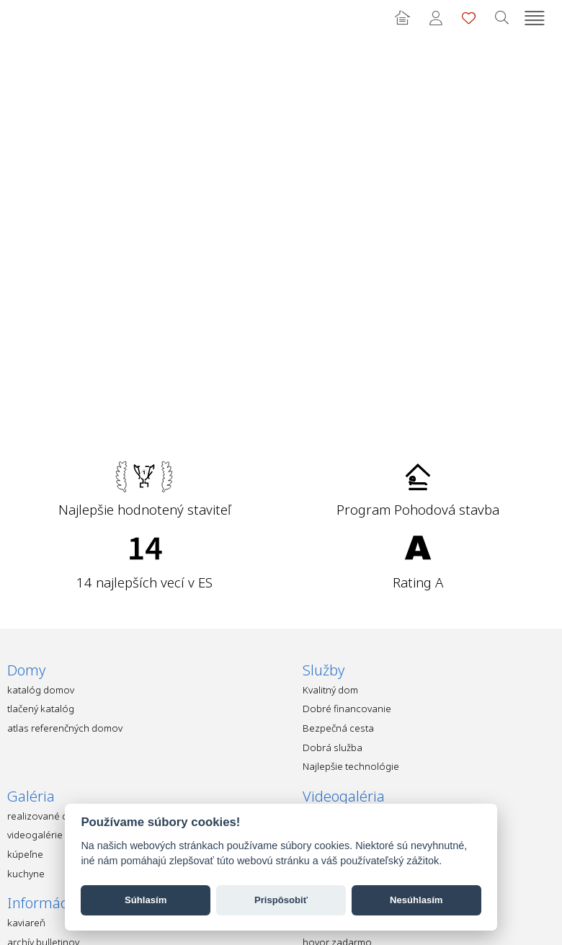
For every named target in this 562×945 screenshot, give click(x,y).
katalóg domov (40, 689)
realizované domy (46, 815)
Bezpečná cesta (338, 728)
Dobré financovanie (347, 708)
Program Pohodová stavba (417, 509)
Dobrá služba (332, 747)
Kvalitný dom (330, 689)
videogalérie (35, 834)
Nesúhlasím (416, 900)
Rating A (418, 582)
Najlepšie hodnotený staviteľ (144, 509)
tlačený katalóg (40, 708)
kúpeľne (25, 854)
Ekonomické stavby (32, 18)
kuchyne (26, 873)
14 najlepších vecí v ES (144, 582)
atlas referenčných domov (64, 728)
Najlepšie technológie (351, 766)
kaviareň (26, 922)
